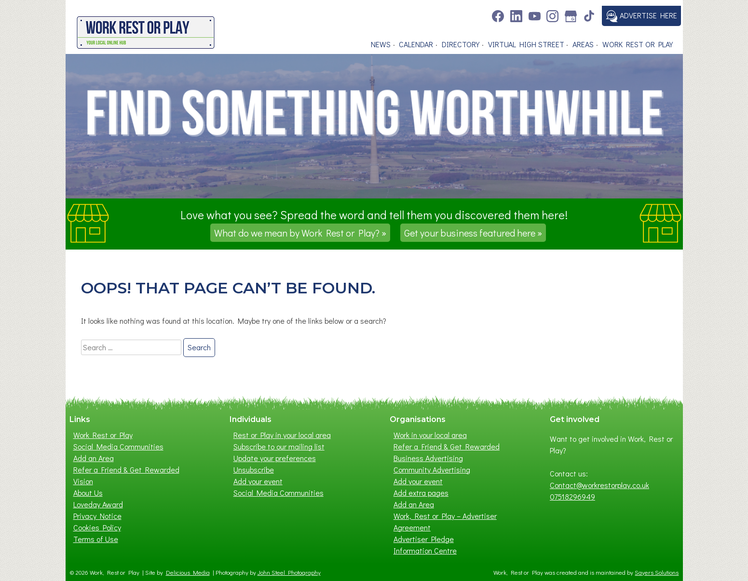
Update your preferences (274, 458)
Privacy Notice (97, 516)
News (381, 44)
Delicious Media (188, 572)
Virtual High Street (526, 44)
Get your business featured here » (473, 232)
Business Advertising (428, 458)
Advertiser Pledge (424, 539)
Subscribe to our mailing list (279, 446)
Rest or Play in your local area (282, 435)
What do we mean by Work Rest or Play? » (300, 232)
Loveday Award (98, 504)
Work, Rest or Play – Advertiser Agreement (445, 521)
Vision (83, 481)
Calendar (416, 44)
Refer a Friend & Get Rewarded (126, 469)
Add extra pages (421, 493)
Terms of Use (95, 539)
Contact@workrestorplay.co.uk (599, 485)
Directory (460, 44)
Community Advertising (432, 469)
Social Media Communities (118, 446)
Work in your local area (430, 435)
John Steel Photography (289, 572)
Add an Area (93, 458)
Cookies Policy (97, 527)
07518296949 (572, 496)
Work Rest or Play (637, 44)
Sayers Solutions (657, 572)
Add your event (258, 481)
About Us (88, 493)
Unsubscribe (253, 469)
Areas (583, 44)
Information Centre (425, 550)
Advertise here (641, 16)
